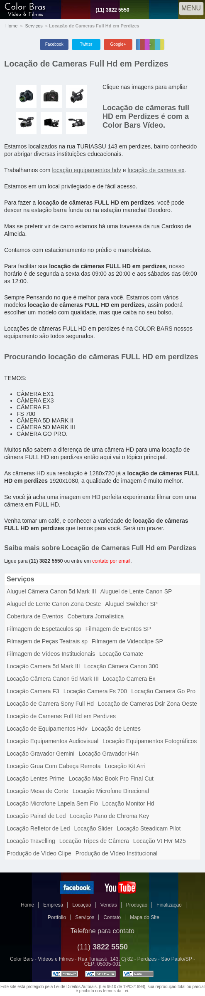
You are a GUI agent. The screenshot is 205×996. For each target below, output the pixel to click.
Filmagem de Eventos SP (118, 628)
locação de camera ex (156, 170)
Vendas (108, 905)
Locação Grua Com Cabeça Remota (53, 766)
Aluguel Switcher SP (131, 604)
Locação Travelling (31, 841)
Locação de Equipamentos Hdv (47, 728)
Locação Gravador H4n (108, 753)
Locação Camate (121, 653)
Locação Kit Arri (125, 766)
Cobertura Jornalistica (95, 616)
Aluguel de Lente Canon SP (136, 591)
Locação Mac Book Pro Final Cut (111, 778)
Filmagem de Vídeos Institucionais (51, 653)
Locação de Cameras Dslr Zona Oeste (147, 703)
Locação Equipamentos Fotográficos (149, 741)
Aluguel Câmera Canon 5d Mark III (51, 591)
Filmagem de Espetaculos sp (44, 628)
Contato (112, 917)
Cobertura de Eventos (35, 616)
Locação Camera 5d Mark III (43, 666)
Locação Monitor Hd (128, 803)
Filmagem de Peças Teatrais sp (47, 641)
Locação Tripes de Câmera (94, 841)
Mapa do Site (144, 917)
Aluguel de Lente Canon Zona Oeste (54, 604)
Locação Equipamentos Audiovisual (52, 741)
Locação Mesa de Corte (37, 791)
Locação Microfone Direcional (111, 791)
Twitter (86, 44)
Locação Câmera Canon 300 (121, 666)
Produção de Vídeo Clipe (39, 853)
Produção (136, 905)
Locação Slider (93, 828)
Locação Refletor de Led (38, 828)
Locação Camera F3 (33, 691)
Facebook (54, 44)
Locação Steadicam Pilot (149, 828)
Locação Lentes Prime (35, 778)
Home (11, 25)
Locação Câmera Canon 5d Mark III (53, 678)
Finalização (169, 905)
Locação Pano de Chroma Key (109, 816)
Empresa (53, 905)
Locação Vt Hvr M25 (159, 841)
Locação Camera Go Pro (163, 691)
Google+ (118, 44)
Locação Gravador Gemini (40, 753)
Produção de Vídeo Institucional (117, 853)
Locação (81, 905)
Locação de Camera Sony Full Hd (50, 703)
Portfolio (57, 917)
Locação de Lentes (116, 728)
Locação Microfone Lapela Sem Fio (52, 803)
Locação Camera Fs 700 (95, 691)
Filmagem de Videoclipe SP (127, 641)
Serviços (34, 25)
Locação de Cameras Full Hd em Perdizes (86, 63)
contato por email (111, 561)
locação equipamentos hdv (86, 170)
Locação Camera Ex (129, 678)
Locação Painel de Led (36, 816)
